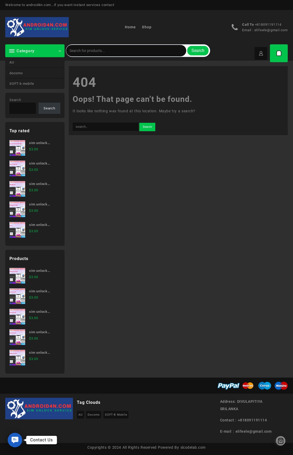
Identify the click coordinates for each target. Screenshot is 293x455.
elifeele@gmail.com (271, 30)
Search (197, 50)
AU (11, 62)
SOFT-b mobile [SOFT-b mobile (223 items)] (116, 414)
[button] (15, 440)
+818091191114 (268, 25)
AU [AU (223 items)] (80, 414)
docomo (16, 73)
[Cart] (278, 53)
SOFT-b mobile (21, 84)
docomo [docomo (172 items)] (94, 414)
